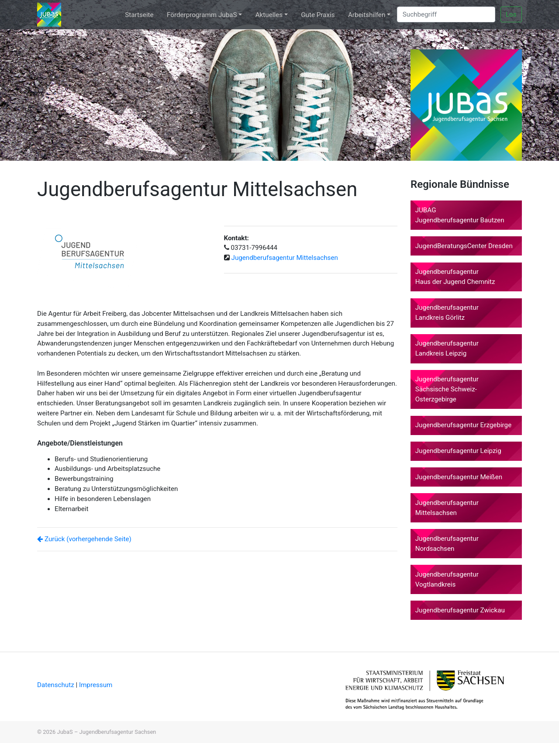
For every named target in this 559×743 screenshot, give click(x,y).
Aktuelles (269, 15)
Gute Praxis (318, 15)
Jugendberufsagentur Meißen (458, 477)
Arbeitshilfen (366, 15)
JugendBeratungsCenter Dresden (464, 246)
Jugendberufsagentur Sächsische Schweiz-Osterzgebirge (447, 389)
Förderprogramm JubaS (202, 15)
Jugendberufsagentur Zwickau (460, 610)
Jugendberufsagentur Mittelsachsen (284, 258)
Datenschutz (56, 685)
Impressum (95, 685)
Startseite (139, 15)
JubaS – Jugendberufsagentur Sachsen (106, 732)
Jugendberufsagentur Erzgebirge (463, 425)
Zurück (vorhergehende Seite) (84, 539)
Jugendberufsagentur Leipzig (458, 451)
